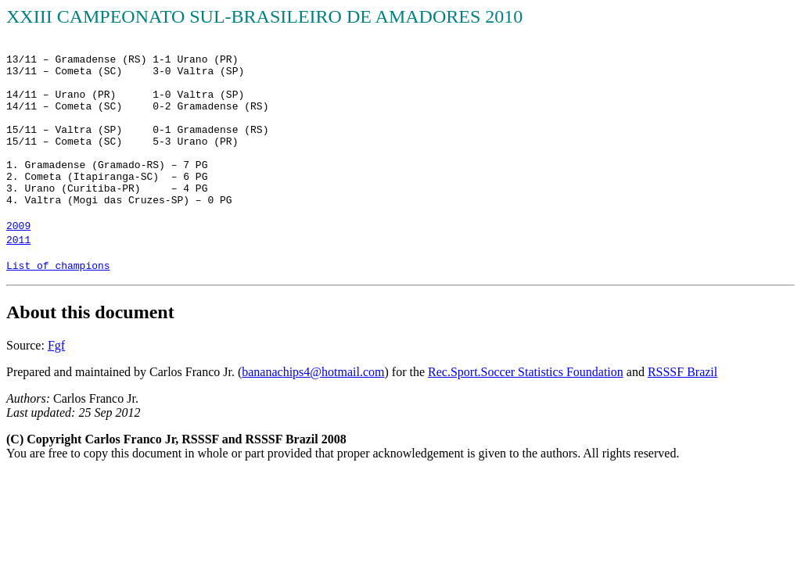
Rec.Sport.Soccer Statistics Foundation (525, 371)
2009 (18, 226)
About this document (90, 312)
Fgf (56, 345)
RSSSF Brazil (682, 371)
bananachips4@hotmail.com (313, 371)
